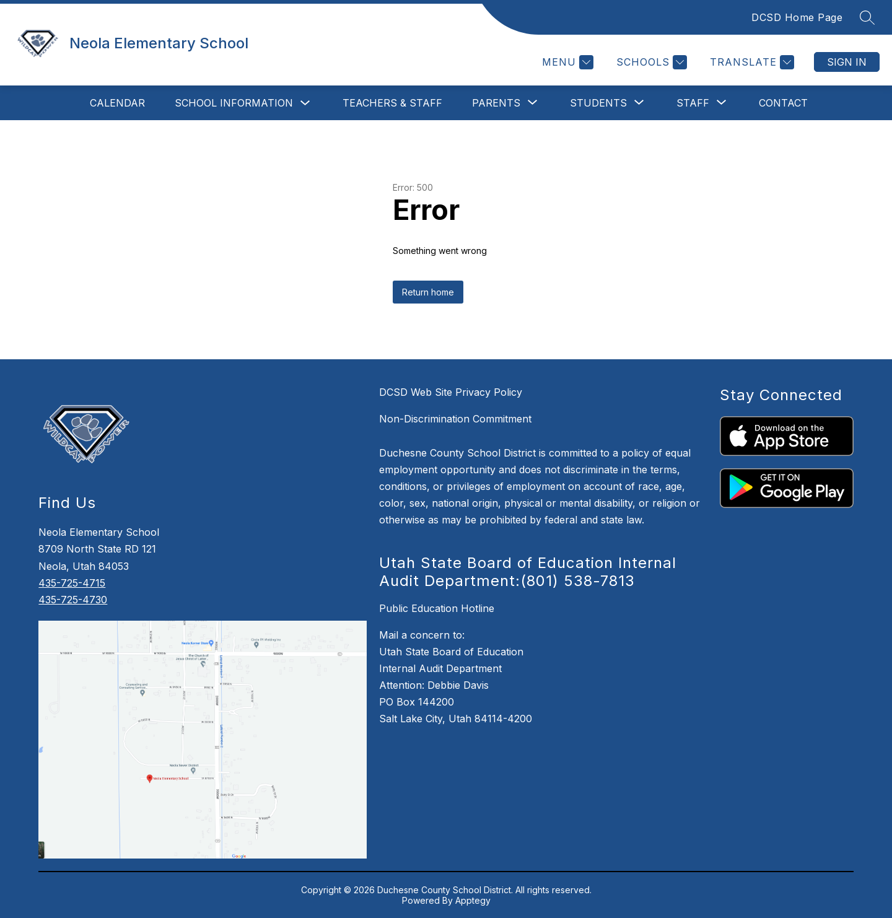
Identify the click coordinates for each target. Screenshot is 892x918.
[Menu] (566, 62)
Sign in (847, 62)
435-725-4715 (71, 583)
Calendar (117, 103)
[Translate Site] (750, 62)
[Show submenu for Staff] (692, 102)
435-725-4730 (72, 599)
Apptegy (473, 900)
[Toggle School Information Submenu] (305, 103)
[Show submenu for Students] (598, 102)
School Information (234, 103)
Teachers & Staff (392, 103)
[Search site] (867, 17)
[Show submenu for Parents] (496, 102)
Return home (428, 292)
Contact (783, 103)
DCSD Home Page (796, 17)
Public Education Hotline (436, 608)
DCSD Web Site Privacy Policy (450, 392)
